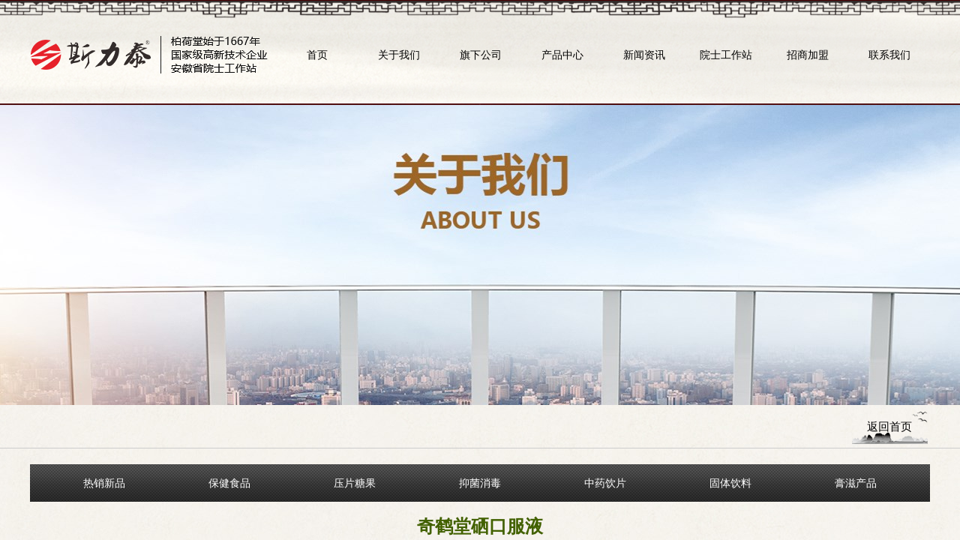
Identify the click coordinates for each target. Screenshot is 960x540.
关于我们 (399, 55)
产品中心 (563, 55)
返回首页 (889, 426)
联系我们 (889, 55)
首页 (317, 55)
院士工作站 (726, 55)
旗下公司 (481, 55)
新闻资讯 (644, 55)
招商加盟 (808, 55)
